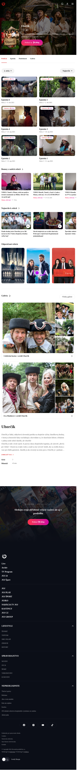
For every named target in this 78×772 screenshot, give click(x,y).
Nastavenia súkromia (7, 739)
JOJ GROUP (7, 617)
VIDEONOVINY (7, 673)
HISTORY (5, 647)
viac (42, 37)
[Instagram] (33, 725)
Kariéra (4, 707)
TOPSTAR (5, 635)
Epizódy (12, 58)
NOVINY (5, 661)
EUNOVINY (6, 677)
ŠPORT (4, 669)
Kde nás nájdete (6, 703)
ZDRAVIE (5, 643)
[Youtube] (43, 725)
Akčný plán (5, 715)
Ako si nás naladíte (7, 699)
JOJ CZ (5, 613)
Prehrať (38, 522)
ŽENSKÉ (5, 631)
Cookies (4, 736)
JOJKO (5, 601)
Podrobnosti (23, 58)
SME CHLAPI (6, 639)
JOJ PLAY (6, 592)
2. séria (8, 71)
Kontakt (4, 744)
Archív (4, 568)
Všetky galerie (67, 297)
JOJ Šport (6, 580)
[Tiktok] (52, 725)
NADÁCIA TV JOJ (10, 605)
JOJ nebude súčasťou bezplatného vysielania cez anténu (19, 711)
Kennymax (12, 752)
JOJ (3, 588)
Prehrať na (32, 43)
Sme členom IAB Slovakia (9, 741)
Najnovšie (67, 71)
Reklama (4, 695)
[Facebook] (24, 725)
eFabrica (26, 752)
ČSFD (25, 30)
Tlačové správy (6, 691)
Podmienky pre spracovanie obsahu (11, 733)
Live (3, 564)
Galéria (32, 58)
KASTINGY (7, 609)
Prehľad (4, 58)
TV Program (7, 572)
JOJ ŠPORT (7, 596)
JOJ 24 (5, 576)
